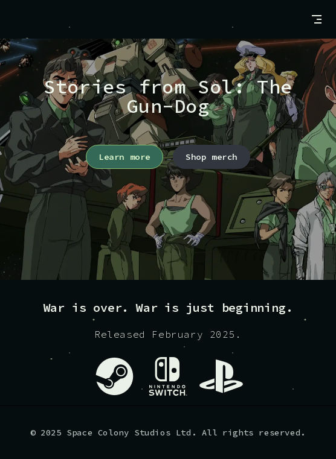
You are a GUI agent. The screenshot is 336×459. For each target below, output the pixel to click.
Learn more (124, 156)
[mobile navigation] (316, 19)
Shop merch (211, 156)
